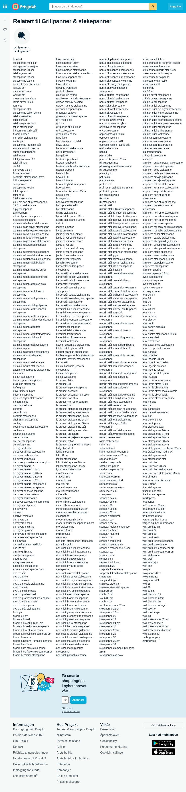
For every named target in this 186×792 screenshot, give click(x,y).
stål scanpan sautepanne (157, 137)
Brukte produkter (67, 760)
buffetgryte (19, 387)
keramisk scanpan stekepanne (73, 323)
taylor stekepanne (153, 287)
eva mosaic (19, 573)
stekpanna (148, 87)
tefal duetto (149, 330)
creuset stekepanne (24, 441)
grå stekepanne (65, 130)
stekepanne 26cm (109, 630)
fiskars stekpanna (66, 80)
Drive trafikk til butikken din (30, 748)
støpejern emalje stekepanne (159, 180)
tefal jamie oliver (22, 116)
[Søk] (153, 6)
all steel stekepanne (24, 219)
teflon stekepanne (23, 126)
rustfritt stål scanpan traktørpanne (118, 415)
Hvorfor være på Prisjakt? (29, 742)
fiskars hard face (22, 644)
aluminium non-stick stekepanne (31, 316)
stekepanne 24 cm (109, 623)
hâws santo (62, 144)
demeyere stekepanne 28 (27, 537)
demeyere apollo (22, 523)
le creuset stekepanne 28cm (72, 419)
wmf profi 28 (149, 533)
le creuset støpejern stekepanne (74, 437)
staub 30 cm (106, 598)
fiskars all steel (21, 619)
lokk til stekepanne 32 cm (70, 466)
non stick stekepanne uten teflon (74, 540)
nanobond (62, 537)
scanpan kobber (108, 530)
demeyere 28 (20, 519)
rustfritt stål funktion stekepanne (117, 248)
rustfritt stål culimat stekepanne (116, 209)
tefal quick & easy (153, 419)
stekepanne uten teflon (155, 80)
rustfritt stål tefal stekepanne (115, 419)
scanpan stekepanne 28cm (114, 548)
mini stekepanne (22, 91)
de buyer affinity (22, 448)
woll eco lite (149, 608)
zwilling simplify (151, 637)
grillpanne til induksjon (68, 126)
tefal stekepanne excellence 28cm (162, 448)
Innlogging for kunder (26, 754)
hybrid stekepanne (66, 212)
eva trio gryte (20, 576)
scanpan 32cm (107, 512)
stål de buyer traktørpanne (157, 98)
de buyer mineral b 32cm (27, 480)
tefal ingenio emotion (154, 366)
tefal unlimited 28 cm (154, 466)
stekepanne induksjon (25, 66)
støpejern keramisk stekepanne (160, 187)
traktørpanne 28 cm (154, 505)
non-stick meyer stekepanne (72, 644)
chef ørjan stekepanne (25, 419)
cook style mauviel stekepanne (30, 426)
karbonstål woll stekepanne (71, 305)
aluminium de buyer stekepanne (31, 226)
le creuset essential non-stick (72, 394)
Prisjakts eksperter (69, 765)
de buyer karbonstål (24, 458)
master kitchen (64, 473)
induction (61, 223)
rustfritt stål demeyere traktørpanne (119, 223)
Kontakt (18, 730)
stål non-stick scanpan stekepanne (162, 123)
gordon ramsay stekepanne (71, 105)
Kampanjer (64, 754)
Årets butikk (64, 736)
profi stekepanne (108, 191)
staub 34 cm (106, 601)
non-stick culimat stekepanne (72, 573)
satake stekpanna (109, 466)
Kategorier (63, 748)
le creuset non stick (67, 398)
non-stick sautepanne (111, 66)
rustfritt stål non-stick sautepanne (118, 362)
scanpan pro (106, 537)
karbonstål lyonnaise (68, 283)
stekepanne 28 (107, 633)
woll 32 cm (149, 590)
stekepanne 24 (107, 619)
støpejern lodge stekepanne (158, 191)
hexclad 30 (62, 177)
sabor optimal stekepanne (113, 451)
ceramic (17, 408)
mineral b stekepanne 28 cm (72, 508)
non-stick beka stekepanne (71, 555)
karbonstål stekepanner (69, 301)
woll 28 (147, 583)
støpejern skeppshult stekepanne (161, 244)
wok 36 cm (19, 94)
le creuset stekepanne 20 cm (72, 412)
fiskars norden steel (67, 66)
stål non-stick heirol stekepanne (160, 112)
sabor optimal (107, 448)
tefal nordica (149, 401)
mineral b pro (63, 498)
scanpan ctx (20, 184)
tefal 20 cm (149, 294)
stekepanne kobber (24, 187)
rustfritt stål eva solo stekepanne (117, 230)
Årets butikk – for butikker (73, 742)
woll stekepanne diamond (157, 630)
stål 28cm (148, 91)
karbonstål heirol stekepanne (72, 280)
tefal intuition (150, 376)
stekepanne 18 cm (109, 612)
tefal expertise (21, 191)
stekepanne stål (22, 109)
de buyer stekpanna (24, 505)
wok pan (147, 565)
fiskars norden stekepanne (71, 69)
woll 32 (147, 587)
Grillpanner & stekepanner (76, 21)
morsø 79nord (64, 530)
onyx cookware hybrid (111, 119)
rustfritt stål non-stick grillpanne (116, 344)
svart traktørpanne (153, 280)
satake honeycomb (110, 462)
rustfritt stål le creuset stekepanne (118, 298)
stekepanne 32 (107, 644)
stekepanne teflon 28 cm (27, 112)
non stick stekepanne (25, 137)
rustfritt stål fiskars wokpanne (115, 244)
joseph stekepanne (67, 262)
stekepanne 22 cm (23, 80)
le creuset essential (67, 391)
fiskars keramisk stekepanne (29, 655)
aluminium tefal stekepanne (28, 362)
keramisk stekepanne (68, 326)
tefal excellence (151, 341)
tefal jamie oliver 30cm (155, 387)
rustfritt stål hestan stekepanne (116, 262)
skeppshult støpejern (111, 569)
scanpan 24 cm (108, 498)
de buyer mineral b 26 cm (27, 473)
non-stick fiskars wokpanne (71, 605)
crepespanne (20, 437)
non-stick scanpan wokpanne (115, 80)
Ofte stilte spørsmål (25, 760)
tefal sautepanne (152, 423)
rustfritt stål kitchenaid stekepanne (118, 294)
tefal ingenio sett (22, 73)
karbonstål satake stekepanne (73, 294)
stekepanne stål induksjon (157, 73)
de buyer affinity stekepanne (29, 451)
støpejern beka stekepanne (158, 166)
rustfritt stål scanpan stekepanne (117, 412)
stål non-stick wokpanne (156, 134)
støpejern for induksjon (26, 148)
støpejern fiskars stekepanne (159, 184)
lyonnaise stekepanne (68, 469)
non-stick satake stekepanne (115, 62)
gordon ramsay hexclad (69, 102)
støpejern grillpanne (24, 151)
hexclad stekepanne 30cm (71, 191)
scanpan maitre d (109, 533)
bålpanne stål (20, 401)
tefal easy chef (151, 337)
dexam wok (19, 540)
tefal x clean (149, 483)
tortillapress (149, 498)
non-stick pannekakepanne (71, 655)
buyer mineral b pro (24, 391)
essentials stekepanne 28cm (29, 569)
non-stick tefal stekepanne (114, 98)
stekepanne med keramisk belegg (162, 62)
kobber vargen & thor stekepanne (75, 355)
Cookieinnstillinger (112, 736)
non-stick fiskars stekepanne (72, 598)
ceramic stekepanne (24, 415)
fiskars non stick (65, 59)
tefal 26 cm (19, 155)
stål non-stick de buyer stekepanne (162, 109)
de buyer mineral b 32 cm (27, 476)
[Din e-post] (86, 684)
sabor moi (104, 444)
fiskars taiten (63, 84)
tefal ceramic (150, 316)
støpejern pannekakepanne (158, 223)
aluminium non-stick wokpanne (30, 344)
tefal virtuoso (150, 476)
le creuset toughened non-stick (73, 444)
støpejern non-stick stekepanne (160, 212)
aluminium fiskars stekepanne (29, 237)
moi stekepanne (65, 526)
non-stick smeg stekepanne (114, 84)
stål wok (147, 159)
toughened (149, 501)
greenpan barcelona (24, 98)
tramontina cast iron (154, 512)
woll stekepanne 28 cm (155, 626)
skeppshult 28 (107, 565)
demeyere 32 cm (22, 169)
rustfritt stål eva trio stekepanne (117, 237)
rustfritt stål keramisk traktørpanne (118, 291)
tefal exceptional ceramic (157, 348)
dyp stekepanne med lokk (27, 544)
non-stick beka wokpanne (70, 558)
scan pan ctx (106, 494)
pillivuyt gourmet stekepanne (115, 166)
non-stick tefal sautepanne (114, 94)
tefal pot (147, 415)
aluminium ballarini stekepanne (30, 223)
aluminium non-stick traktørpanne (32, 334)
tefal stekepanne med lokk (157, 451)
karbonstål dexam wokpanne (72, 276)
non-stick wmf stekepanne (114, 109)
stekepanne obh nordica (156, 66)
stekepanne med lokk (25, 62)
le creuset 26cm (65, 380)
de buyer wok (20, 508)
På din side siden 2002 (28, 719)
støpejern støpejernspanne (158, 262)
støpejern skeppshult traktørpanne (162, 248)
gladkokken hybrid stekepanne (73, 98)
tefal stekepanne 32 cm (156, 444)
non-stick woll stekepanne (113, 116)
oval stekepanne (108, 148)
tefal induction (150, 355)
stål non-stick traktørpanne (158, 130)
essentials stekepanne (25, 565)
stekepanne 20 (107, 615)
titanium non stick (152, 491)
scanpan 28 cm (108, 508)
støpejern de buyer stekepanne (160, 173)
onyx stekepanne (109, 130)
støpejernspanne (152, 269)
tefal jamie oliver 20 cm (156, 383)
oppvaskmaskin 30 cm (112, 134)
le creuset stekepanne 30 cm (72, 423)
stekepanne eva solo (111, 655)
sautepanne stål (108, 483)
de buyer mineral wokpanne (28, 487)
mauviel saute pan (66, 487)
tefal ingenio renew (153, 369)
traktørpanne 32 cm (154, 508)
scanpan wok (106, 555)
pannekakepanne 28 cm (112, 159)
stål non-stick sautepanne (157, 116)
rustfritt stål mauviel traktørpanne (117, 309)
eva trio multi (20, 587)
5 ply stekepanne (22, 209)
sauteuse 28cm (108, 491)
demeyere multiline (24, 526)
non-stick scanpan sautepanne (116, 69)
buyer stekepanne (23, 394)
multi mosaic (63, 533)
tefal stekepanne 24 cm (156, 433)
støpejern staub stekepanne (158, 255)
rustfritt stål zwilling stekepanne (117, 433)
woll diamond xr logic (154, 605)
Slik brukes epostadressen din (76, 693)
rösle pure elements (110, 437)
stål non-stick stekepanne (157, 126)
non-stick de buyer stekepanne (73, 576)
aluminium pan (21, 348)
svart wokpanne (151, 283)
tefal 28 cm (149, 309)
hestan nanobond (66, 162)
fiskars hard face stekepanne (29, 647)
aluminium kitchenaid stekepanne (32, 259)
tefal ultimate (20, 162)
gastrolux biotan (65, 91)
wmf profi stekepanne (155, 544)
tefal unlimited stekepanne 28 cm (161, 473)
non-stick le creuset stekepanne (74, 633)
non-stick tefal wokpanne (113, 102)
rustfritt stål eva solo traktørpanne (118, 234)
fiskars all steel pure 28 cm (28, 623)
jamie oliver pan (65, 244)
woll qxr (147, 615)
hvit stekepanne (65, 209)
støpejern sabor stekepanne (158, 234)
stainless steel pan (109, 583)
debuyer (17, 512)
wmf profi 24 (149, 530)
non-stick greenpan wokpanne (73, 619)
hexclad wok (63, 194)
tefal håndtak (150, 351)
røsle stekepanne (109, 441)
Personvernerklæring (113, 730)
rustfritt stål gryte (108, 255)
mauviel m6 (62, 483)
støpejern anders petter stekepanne (163, 162)
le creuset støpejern (67, 433)
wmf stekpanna (151, 555)
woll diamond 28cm (153, 598)
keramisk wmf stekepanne (71, 337)
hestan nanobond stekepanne (73, 166)
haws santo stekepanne (69, 148)
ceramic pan (20, 412)
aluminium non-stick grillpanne (30, 305)
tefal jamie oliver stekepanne (159, 398)
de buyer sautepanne (25, 498)
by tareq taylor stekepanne (28, 398)
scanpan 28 (105, 505)
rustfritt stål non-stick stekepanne (118, 373)
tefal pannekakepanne (155, 412)
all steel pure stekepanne (27, 216)
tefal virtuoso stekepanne (157, 480)
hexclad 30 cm (64, 180)
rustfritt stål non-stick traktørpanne (118, 383)
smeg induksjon (108, 580)
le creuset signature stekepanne (74, 408)
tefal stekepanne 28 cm (156, 437)
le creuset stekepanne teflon (72, 430)
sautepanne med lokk (111, 480)
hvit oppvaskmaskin (67, 205)
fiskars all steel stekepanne (28, 630)
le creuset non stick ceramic (72, 401)
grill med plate (64, 119)
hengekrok (62, 155)
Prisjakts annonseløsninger (30, 736)
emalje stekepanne (24, 555)
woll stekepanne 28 (153, 623)
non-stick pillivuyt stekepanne (115, 59)
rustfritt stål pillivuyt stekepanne (117, 398)
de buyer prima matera (26, 494)
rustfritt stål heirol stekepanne (116, 259)
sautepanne (106, 473)
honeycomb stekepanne (69, 202)
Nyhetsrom (64, 719)
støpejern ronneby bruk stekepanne (163, 226)
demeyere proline (23, 530)
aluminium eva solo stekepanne (31, 234)
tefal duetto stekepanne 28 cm (160, 334)
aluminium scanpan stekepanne (31, 351)
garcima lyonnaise (66, 87)
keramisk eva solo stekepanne (73, 312)
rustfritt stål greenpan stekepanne (118, 251)
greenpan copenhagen (69, 109)
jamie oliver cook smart (69, 234)
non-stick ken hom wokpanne (72, 626)
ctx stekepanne (21, 444)
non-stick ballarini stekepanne (73, 548)
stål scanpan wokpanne (156, 148)
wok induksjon (151, 562)
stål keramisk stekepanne (157, 105)
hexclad (17, 59)
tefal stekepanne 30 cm (156, 441)
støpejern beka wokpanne (157, 169)
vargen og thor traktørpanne (158, 523)
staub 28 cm (106, 594)
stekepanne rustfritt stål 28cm (159, 69)
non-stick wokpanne (110, 112)
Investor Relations (68, 725)
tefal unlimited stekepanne (157, 469)
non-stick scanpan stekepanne (116, 73)
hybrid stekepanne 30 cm (70, 219)
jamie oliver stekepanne (26, 84)
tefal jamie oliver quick (155, 394)
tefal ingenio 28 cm (153, 358)
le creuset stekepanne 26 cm (72, 415)
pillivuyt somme (108, 169)
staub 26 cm (106, 590)
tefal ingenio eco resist (155, 362)
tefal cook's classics (154, 326)
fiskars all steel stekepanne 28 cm (32, 633)
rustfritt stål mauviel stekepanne (117, 305)
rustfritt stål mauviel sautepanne (117, 301)
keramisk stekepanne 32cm (28, 177)
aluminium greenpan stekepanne (31, 241)
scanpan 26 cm (108, 501)
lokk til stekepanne (66, 458)
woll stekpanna (151, 633)
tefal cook (148, 323)
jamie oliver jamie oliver (69, 241)
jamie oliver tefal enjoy (69, 259)
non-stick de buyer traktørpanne (74, 580)
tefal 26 (147, 301)
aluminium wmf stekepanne (28, 366)
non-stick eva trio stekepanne (72, 594)
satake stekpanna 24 (111, 469)
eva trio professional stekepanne (31, 598)
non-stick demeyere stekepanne (74, 583)
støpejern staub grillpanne (157, 251)
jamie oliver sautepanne (69, 251)
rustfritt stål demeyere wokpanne (117, 226)
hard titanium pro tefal (68, 141)
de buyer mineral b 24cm (27, 469)
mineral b (61, 494)
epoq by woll (20, 558)
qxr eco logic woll (109, 194)
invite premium (64, 230)
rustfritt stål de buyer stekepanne (117, 212)
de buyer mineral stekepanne (29, 483)
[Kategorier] (5, 6)
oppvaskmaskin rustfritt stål (114, 144)
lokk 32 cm (62, 455)
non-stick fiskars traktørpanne (73, 601)
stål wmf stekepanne (154, 155)
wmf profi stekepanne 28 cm (158, 551)
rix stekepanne (107, 202)
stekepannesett (151, 84)
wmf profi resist (151, 537)
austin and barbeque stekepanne (31, 369)
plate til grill (105, 173)
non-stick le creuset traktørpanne (74, 637)
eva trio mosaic (21, 580)
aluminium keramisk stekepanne (31, 251)
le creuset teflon (65, 441)
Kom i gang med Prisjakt (29, 713)
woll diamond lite (152, 601)
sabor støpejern (108, 458)
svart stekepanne (152, 276)
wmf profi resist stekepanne (158, 540)
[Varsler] (5, 40)
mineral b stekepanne (68, 505)
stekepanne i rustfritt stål (27, 144)
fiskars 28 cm (20, 615)
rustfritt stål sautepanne (112, 405)
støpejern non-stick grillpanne (159, 202)
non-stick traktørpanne (112, 105)
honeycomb (62, 198)
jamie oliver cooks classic (70, 237)
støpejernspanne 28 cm (156, 273)
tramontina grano (152, 515)
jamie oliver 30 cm (23, 102)
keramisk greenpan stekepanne (74, 319)
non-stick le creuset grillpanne (73, 630)
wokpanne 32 (150, 576)
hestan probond (65, 169)
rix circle (104, 198)
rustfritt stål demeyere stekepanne (118, 219)
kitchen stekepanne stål (69, 348)
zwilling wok (149, 640)
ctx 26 (16, 166)
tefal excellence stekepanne (158, 344)
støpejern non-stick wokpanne (159, 219)
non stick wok (64, 544)
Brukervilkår (108, 713)
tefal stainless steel (153, 426)
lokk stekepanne (22, 180)
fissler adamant (21, 173)
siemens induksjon (109, 562)
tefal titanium (20, 119)
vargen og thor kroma (155, 519)
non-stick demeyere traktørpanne (75, 587)
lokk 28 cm (19, 87)
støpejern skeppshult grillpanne (160, 241)
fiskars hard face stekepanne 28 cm (33, 651)
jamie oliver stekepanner (70, 255)
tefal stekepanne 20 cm (156, 430)
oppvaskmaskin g (109, 137)
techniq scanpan (152, 291)
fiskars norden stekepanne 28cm (74, 73)
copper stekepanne (24, 433)
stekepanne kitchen (154, 59)
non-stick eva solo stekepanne (73, 590)
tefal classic (149, 319)
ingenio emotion (65, 226)
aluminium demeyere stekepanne (31, 230)
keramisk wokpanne (67, 341)
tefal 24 (147, 298)
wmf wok (147, 558)
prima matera (106, 180)
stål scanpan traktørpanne (157, 144)
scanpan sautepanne (111, 544)
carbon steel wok (22, 405)
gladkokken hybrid (66, 94)
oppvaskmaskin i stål (111, 141)
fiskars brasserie (22, 637)
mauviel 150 (63, 476)
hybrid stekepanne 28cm (70, 216)
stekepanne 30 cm (109, 640)
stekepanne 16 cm (109, 608)
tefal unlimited (150, 462)
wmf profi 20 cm (152, 526)
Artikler (61, 730)
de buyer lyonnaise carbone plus (31, 462)
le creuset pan (64, 405)
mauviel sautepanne (67, 491)
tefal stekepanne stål (154, 458)
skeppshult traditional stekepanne (118, 573)
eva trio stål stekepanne (26, 608)
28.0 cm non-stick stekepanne (30, 202)
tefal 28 (147, 305)
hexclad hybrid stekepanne (71, 184)
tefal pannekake (152, 408)
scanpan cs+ (106, 519)
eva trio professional (24, 594)
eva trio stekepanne (24, 605)
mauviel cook (63, 480)
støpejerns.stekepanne (155, 266)
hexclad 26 (62, 173)
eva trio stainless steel (25, 601)
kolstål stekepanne (66, 373)
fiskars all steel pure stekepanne (31, 626)
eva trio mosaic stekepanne (28, 583)
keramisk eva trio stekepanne (72, 316)
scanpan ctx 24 (107, 523)
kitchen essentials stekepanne (73, 344)
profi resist (105, 184)
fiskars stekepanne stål (69, 77)
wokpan (147, 569)
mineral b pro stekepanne (70, 501)
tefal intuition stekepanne (157, 380)
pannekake (105, 155)
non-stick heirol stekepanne (71, 623)
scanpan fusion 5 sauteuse (114, 526)
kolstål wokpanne (66, 376)
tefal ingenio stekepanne (156, 373)
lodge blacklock (65, 448)
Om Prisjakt (20, 725)
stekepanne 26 (107, 626)
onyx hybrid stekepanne (112, 126)
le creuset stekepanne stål (71, 426)
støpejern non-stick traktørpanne (161, 216)
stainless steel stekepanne (114, 587)
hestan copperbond (67, 159)
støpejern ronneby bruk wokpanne (162, 230)
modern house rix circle (69, 519)
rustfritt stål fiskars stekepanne (116, 241)
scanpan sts (106, 551)
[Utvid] (5, 19)
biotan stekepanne (23, 376)
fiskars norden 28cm (67, 62)
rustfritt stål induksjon (111, 269)
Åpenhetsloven (110, 719)
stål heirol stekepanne (155, 102)
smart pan (105, 576)
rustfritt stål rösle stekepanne (115, 401)
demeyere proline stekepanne (29, 533)
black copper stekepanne (27, 380)
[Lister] (5, 30)
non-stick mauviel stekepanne (73, 640)
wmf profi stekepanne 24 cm (158, 548)
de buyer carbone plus (25, 455)
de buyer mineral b (23, 466)
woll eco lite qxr (151, 612)
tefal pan (147, 405)
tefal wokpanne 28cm (25, 123)
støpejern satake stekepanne (159, 237)
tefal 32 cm (149, 312)
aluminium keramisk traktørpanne (32, 255)
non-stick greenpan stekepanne (74, 612)
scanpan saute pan (110, 540)
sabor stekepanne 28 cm (113, 455)
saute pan (18, 141)
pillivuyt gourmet (108, 162)
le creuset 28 (63, 383)
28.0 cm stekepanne (24, 205)
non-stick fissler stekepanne (72, 608)
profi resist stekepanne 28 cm (116, 187)
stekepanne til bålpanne (156, 77)
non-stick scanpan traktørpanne (117, 77)
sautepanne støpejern (111, 487)
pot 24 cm (104, 177)
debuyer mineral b (23, 515)
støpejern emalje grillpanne (158, 177)
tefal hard (18, 194)
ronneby (17, 105)
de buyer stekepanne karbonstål (31, 501)
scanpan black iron (110, 515)
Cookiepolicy (108, 725)
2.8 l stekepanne (22, 198)
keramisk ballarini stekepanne (73, 309)
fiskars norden (21, 134)
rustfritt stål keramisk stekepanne (118, 287)
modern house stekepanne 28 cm (75, 523)
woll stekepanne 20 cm (155, 619)
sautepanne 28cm (109, 476)
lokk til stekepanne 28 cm (70, 462)
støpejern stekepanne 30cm (158, 259)
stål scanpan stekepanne (157, 141)
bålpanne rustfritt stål (25, 130)
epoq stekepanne (23, 562)
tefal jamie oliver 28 (24, 159)
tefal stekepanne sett (154, 455)
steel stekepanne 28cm (112, 605)
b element (18, 373)
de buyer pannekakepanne (28, 491)
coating (17, 423)
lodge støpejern (65, 451)
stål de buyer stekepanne (157, 94)
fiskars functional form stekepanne (32, 640)
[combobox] (99, 6)
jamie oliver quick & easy (70, 248)
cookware (18, 430)
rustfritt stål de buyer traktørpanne (118, 216)
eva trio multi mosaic (24, 590)
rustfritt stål (105, 205)
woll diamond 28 (152, 594)
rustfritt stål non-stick (111, 312)
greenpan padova (66, 112)
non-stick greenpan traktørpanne (74, 615)
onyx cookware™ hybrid (112, 123)
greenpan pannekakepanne (71, 116)
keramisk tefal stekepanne (71, 330)
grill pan (60, 123)
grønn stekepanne (66, 134)
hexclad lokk (63, 187)
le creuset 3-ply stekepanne (71, 387)
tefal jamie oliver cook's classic (160, 391)
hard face (61, 137)
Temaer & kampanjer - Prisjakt (76, 713)
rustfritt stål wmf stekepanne (115, 430)
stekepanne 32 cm (23, 77)
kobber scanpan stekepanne (72, 351)
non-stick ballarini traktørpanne (73, 551)
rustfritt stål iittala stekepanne (115, 266)
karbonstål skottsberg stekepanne (75, 298)
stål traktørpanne (152, 151)
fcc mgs (17, 612)
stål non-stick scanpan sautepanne (162, 119)
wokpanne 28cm (152, 573)
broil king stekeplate (24, 383)
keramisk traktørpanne (69, 334)
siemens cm (106, 558)
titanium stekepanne (154, 494)
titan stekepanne (152, 487)
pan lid (103, 151)
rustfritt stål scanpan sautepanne (117, 408)
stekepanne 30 (107, 637)
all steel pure (20, 212)
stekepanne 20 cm (23, 69)
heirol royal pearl (65, 151)
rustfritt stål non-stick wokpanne (117, 394)
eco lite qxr (19, 548)
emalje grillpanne (22, 551)
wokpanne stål (151, 580)
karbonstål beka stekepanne (72, 273)
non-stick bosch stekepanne (72, 562)
